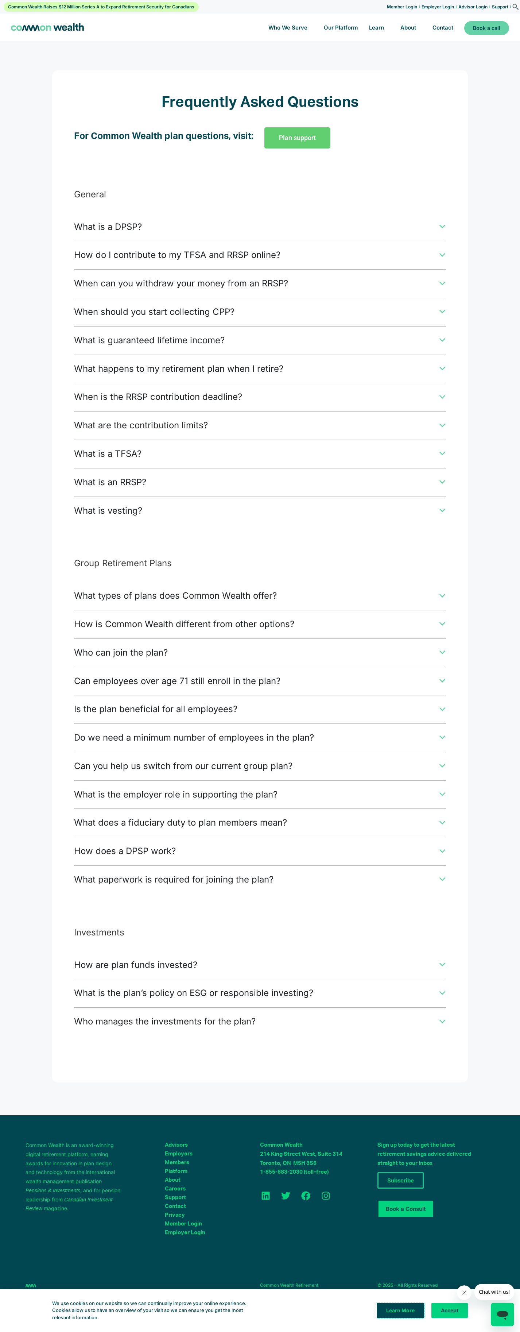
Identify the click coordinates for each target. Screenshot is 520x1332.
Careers (175, 1197)
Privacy (175, 1224)
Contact (442, 27)
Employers (179, 1162)
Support (500, 6)
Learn (377, 27)
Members (177, 1171)
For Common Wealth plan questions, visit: (163, 136)
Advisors (176, 1154)
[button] (260, 227)
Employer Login (438, 6)
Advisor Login (473, 6)
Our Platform (338, 27)
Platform (176, 1180)
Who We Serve (287, 27)
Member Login (402, 6)
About (410, 27)
